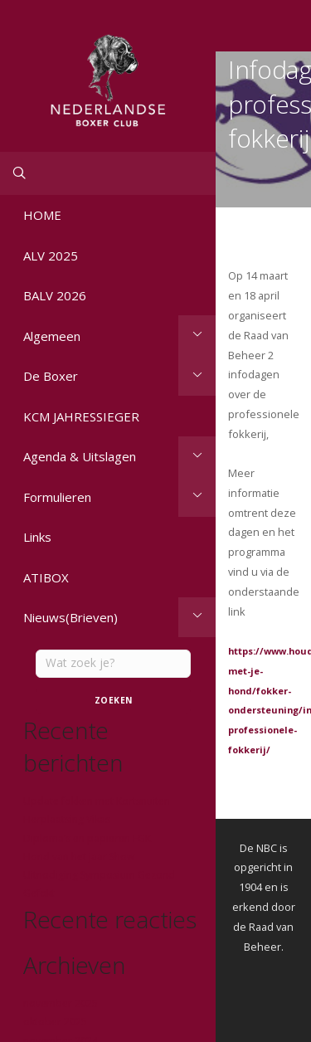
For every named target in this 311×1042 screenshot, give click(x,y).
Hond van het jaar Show (78, 857)
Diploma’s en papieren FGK (87, 838)
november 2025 (60, 1003)
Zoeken (114, 700)
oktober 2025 (55, 1022)
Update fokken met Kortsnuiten (96, 801)
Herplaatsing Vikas (66, 819)
